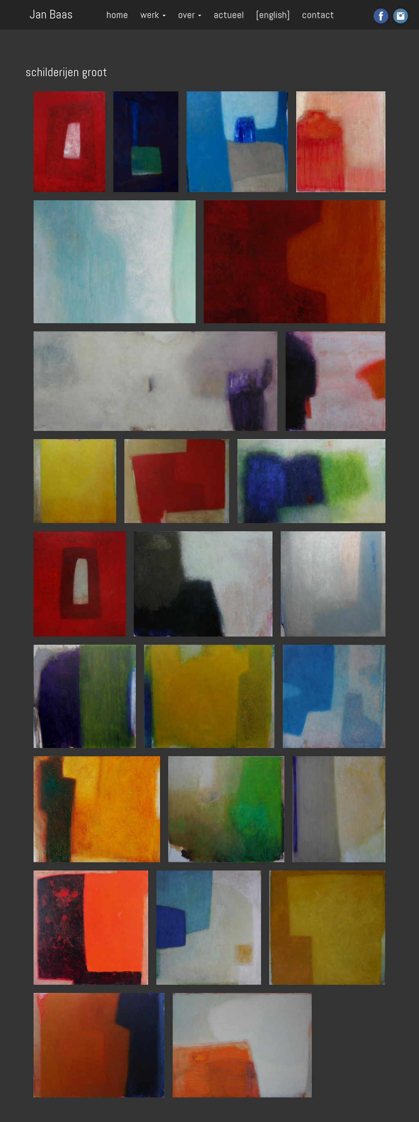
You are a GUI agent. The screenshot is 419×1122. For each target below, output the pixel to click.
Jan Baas (51, 13)
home (117, 14)
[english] (273, 14)
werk (153, 14)
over (189, 14)
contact (318, 14)
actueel (229, 14)
